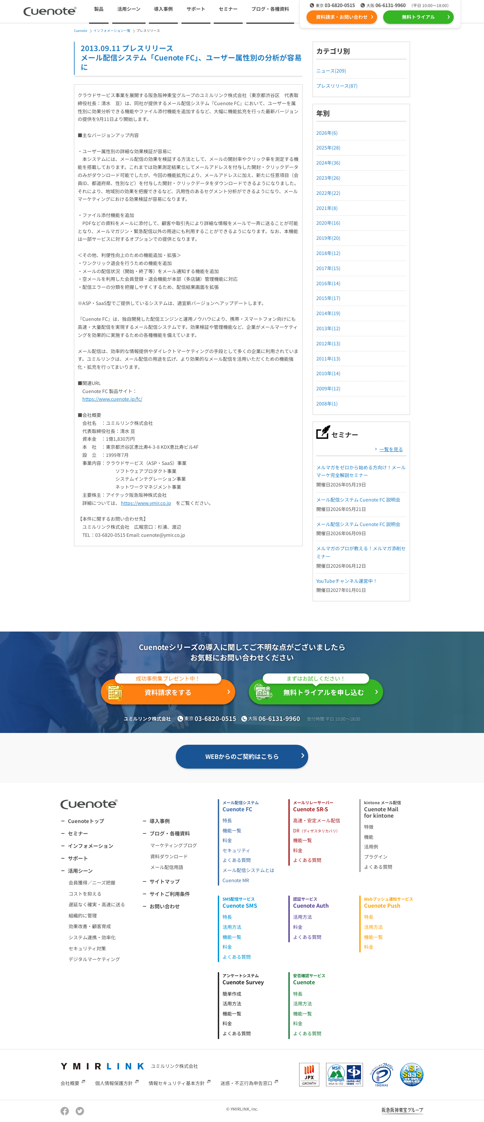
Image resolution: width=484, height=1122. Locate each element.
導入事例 (163, 8)
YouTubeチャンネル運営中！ (346, 580)
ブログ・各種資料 (170, 833)
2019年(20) (328, 237)
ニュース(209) (331, 70)
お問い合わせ (165, 906)
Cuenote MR (236, 880)
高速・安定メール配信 (316, 820)
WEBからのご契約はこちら (242, 756)
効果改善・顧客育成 (90, 926)
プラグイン (376, 856)
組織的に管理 (83, 915)
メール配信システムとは (248, 870)
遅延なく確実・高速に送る (97, 904)
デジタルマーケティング (94, 959)
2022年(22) (328, 192)
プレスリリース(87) (337, 85)
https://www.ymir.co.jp (146, 503)
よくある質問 (237, 860)
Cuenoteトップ (86, 820)
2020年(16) (328, 222)
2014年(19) (328, 313)
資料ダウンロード (169, 856)
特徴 (368, 826)
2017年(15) (328, 268)
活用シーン (80, 870)
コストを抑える (85, 893)
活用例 (371, 846)
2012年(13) (328, 343)
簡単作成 (232, 993)
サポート (196, 8)
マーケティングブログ (173, 845)
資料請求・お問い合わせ (342, 16)
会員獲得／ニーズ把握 (92, 882)
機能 (368, 836)
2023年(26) (328, 177)
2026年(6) (327, 132)
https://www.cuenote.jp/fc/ (112, 398)
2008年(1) (327, 403)
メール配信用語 (166, 867)
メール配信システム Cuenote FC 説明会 (358, 499)
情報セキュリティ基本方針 (177, 1082)
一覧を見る (391, 449)
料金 (227, 840)
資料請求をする (163, 690)
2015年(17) (328, 298)
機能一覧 (232, 830)
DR (316, 830)
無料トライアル (418, 16)
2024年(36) (328, 162)
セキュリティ (236, 850)
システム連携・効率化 (92, 937)
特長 (227, 820)
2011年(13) (328, 358)
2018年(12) (328, 253)
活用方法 (232, 926)
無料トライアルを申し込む (311, 689)
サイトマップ (165, 881)
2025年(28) (328, 147)
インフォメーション (90, 845)
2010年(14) (328, 373)
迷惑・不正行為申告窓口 (246, 1082)
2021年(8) (327, 208)
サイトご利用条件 (170, 893)
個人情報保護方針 (114, 1082)
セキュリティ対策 (87, 948)
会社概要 (70, 1082)
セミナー (228, 8)
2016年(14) (328, 283)
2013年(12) (328, 328)
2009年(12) (328, 388)
